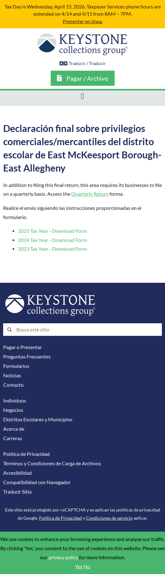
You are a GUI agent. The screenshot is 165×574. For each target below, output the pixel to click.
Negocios (13, 410)
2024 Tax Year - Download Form (52, 240)
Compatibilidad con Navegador (37, 482)
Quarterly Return (90, 194)
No (86, 566)
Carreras (12, 438)
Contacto (13, 385)
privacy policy (63, 557)
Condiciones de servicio (109, 518)
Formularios (16, 366)
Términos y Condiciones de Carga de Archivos (52, 463)
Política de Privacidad (26, 454)
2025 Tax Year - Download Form (52, 231)
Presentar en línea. (83, 21)
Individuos (14, 400)
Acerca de (13, 429)
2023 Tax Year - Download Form (52, 249)
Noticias (12, 375)
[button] (82, 96)
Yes (78, 566)
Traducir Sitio (17, 492)
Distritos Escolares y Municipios (37, 419)
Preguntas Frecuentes (27, 356)
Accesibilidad (17, 473)
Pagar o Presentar (22, 347)
